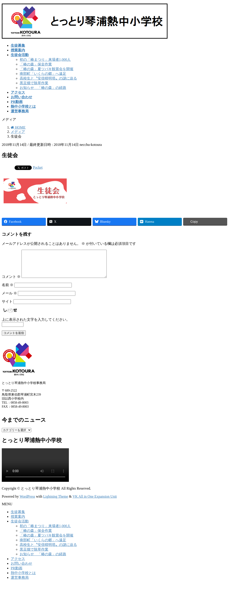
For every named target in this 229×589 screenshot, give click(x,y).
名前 (7, 290)
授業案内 (18, 522)
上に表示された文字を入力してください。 (36, 325)
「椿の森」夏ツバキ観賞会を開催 (46, 69)
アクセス (18, 564)
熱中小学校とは (23, 578)
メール (9, 298)
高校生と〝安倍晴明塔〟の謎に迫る (48, 78)
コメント (11, 282)
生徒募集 (18, 517)
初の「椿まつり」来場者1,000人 (45, 59)
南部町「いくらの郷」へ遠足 (43, 73)
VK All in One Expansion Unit (95, 502)
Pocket (38, 167)
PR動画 (16, 573)
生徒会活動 (20, 526)
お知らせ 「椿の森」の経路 (43, 88)
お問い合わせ (21, 569)
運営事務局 (20, 583)
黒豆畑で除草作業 (34, 83)
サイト (7, 307)
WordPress (27, 502)
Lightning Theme (55, 502)
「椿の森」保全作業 (36, 64)
